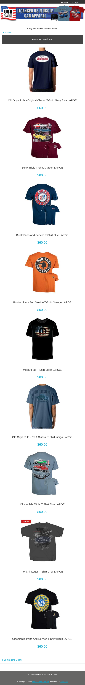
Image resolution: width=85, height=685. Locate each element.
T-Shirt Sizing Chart (12, 659)
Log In (75, 2)
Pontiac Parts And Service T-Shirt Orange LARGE (42, 302)
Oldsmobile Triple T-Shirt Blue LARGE (42, 504)
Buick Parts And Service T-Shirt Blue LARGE (42, 235)
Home (64, 2)
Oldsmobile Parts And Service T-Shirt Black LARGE (42, 638)
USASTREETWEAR (40, 682)
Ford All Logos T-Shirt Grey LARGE (42, 571)
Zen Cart (64, 682)
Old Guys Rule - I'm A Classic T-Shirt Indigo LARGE (42, 437)
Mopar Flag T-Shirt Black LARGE (42, 369)
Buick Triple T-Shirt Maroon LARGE (42, 167)
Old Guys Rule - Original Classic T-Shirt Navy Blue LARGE (42, 100)
